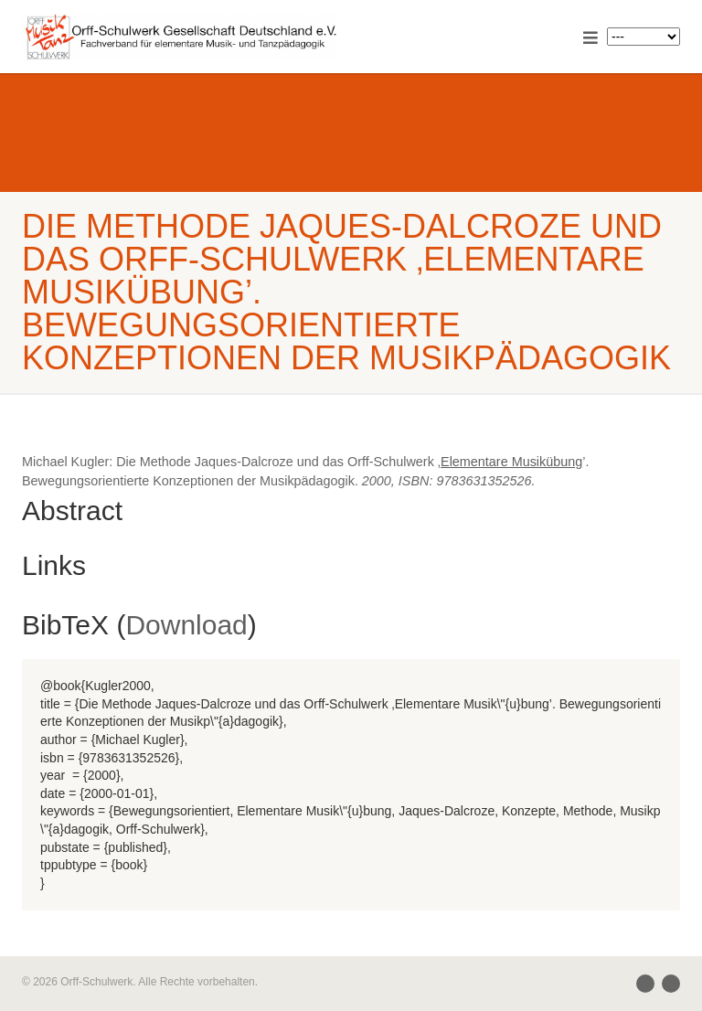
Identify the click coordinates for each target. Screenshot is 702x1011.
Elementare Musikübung (511, 461)
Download (186, 625)
